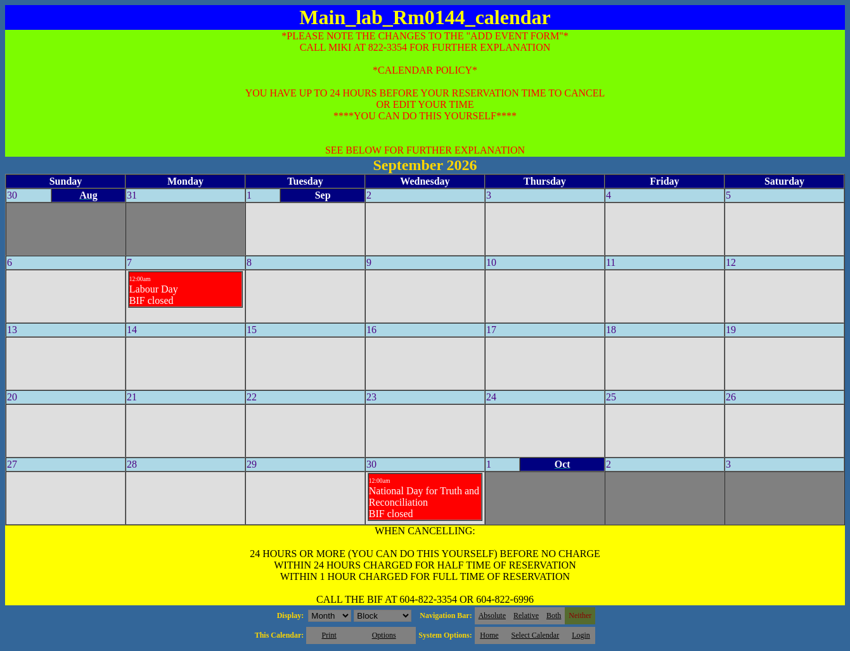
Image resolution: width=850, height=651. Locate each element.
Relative (526, 615)
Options (384, 635)
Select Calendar (536, 635)
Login (581, 635)
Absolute (492, 615)
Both (553, 615)
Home (489, 635)
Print (328, 635)
